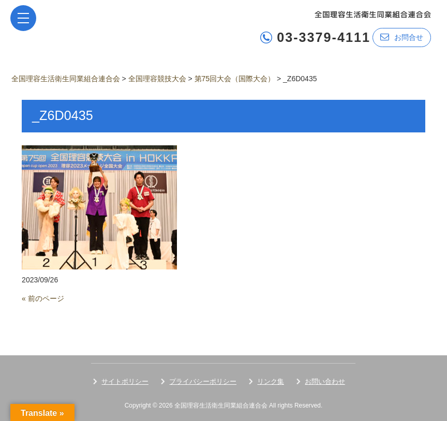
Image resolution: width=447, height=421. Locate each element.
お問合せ (401, 37)
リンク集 (270, 381)
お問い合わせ (325, 381)
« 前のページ (43, 298)
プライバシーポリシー (202, 381)
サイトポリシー (124, 381)
